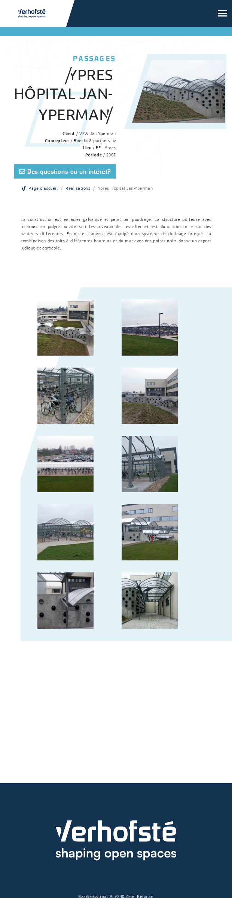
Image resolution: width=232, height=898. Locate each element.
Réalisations (77, 188)
